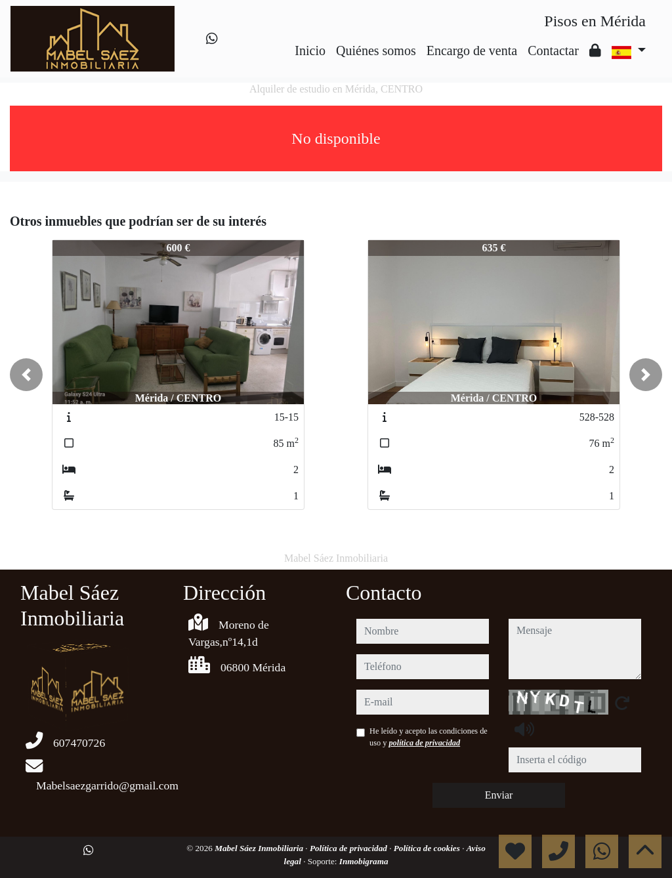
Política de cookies (428, 848)
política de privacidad (424, 742)
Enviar (499, 795)
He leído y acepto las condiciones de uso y (428, 736)
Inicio (310, 50)
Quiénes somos (376, 50)
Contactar (553, 50)
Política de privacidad (349, 848)
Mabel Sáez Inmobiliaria (260, 848)
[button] (26, 374)
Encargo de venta (472, 50)
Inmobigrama (363, 861)
